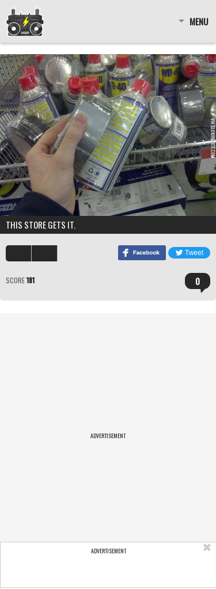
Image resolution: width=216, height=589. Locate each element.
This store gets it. (40, 224)
